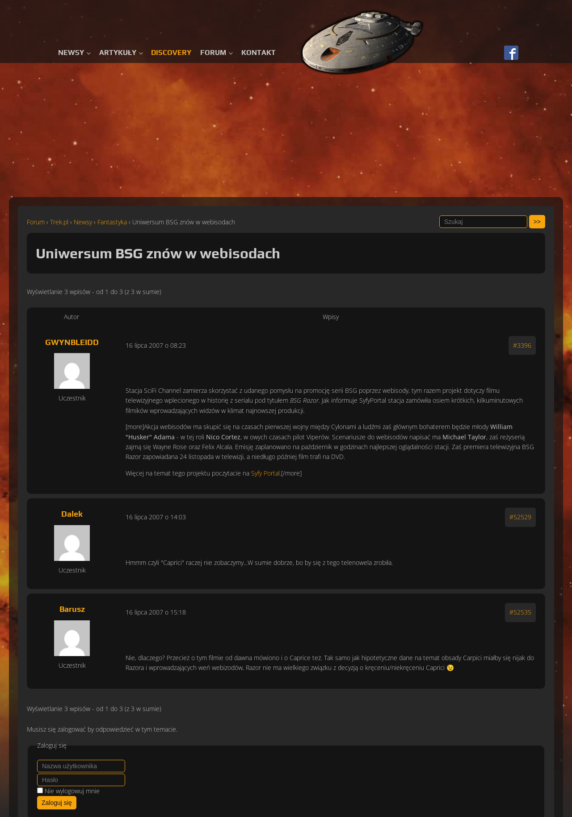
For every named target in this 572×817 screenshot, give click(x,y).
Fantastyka (112, 222)
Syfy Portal (265, 473)
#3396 (522, 345)
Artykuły (117, 52)
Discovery (171, 52)
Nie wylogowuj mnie (72, 791)
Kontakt (258, 52)
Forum (213, 52)
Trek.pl (59, 222)
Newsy (71, 52)
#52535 (520, 612)
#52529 (520, 517)
